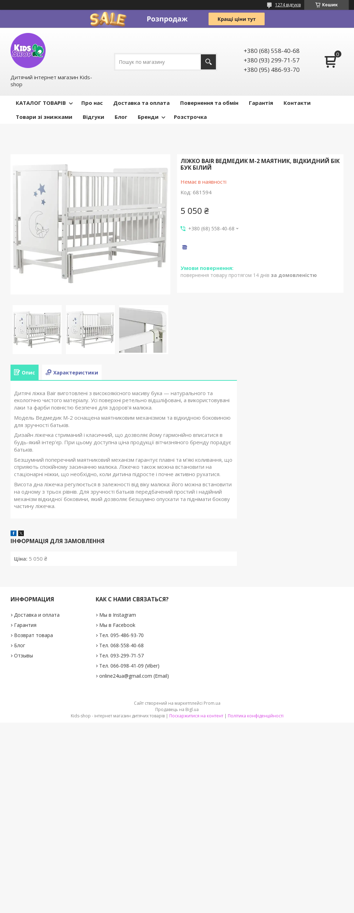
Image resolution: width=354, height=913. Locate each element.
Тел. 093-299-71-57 (121, 655)
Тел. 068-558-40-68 (121, 645)
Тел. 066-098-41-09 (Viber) (129, 665)
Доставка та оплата (141, 102)
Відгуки (93, 116)
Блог (121, 116)
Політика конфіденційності (256, 716)
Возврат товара (33, 635)
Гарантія (261, 102)
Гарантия (25, 625)
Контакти (297, 102)
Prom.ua (212, 703)
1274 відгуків (288, 5)
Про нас (92, 102)
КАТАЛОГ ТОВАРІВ (41, 102)
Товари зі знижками (44, 116)
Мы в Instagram (117, 614)
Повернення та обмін (209, 102)
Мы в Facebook (117, 625)
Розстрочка (190, 116)
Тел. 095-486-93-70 (121, 635)
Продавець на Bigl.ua (177, 709)
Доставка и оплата (37, 614)
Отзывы (23, 655)
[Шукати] (208, 61)
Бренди (148, 116)
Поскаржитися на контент (196, 716)
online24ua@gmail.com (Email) (134, 675)
